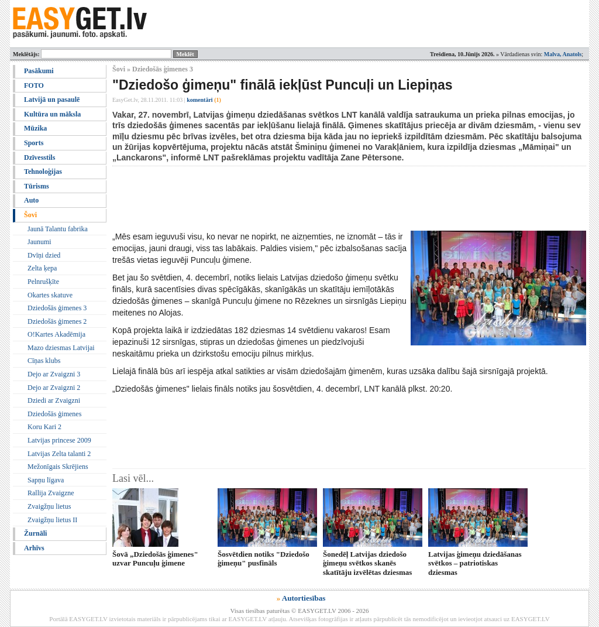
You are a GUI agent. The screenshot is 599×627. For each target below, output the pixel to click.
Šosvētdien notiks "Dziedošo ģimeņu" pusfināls (263, 558)
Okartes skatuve (50, 295)
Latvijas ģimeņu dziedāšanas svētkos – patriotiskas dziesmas (475, 563)
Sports (33, 143)
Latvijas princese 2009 (59, 440)
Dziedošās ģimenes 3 (57, 308)
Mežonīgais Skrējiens (57, 466)
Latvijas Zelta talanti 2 (59, 454)
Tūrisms (36, 186)
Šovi (30, 215)
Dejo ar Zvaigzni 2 (53, 387)
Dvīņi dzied (43, 255)
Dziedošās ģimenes (54, 414)
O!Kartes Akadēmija (56, 334)
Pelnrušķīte (43, 281)
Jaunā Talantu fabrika (57, 229)
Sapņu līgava (45, 480)
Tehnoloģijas (43, 171)
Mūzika (35, 128)
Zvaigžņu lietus (49, 506)
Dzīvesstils (39, 157)
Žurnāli (35, 533)
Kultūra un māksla (52, 114)
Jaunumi (39, 242)
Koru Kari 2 (44, 427)
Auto (31, 200)
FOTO (34, 85)
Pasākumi (39, 71)
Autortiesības (303, 598)
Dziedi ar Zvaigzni (53, 400)
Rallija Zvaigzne (50, 493)
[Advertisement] (325, 198)
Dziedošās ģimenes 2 (57, 321)
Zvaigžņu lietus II (52, 520)
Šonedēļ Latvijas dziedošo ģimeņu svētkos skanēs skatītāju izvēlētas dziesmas (367, 563)
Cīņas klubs (43, 361)
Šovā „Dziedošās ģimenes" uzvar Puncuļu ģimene (155, 558)
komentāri (204, 100)
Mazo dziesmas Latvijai (61, 348)
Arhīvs (34, 548)
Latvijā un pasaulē (52, 99)
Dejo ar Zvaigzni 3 (53, 374)
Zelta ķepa (42, 268)
